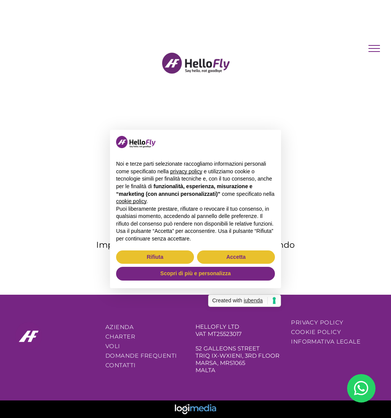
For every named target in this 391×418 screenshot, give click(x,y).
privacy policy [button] (186, 171)
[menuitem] (146, 327)
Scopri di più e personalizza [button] (195, 273)
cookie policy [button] (131, 201)
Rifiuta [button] (155, 257)
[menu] (374, 48)
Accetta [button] (236, 257)
